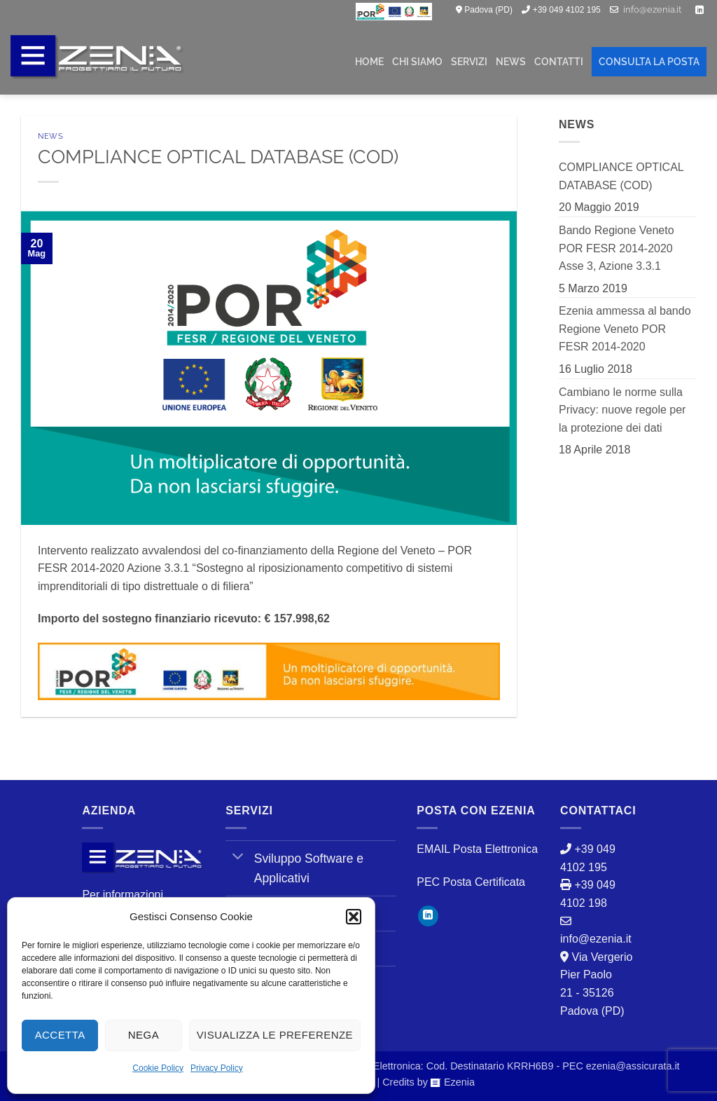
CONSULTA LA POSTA (649, 61)
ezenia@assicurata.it (633, 1066)
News (50, 136)
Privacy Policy (216, 1068)
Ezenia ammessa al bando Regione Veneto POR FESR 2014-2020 (625, 329)
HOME (369, 61)
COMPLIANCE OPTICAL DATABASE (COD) (621, 176)
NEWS (511, 61)
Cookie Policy (157, 1068)
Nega (143, 1035)
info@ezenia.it (652, 9)
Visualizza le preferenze (275, 1035)
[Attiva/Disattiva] (237, 857)
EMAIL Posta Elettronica (477, 849)
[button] (354, 917)
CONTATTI (558, 61)
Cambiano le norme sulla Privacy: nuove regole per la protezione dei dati (622, 410)
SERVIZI (469, 61)
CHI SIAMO (417, 61)
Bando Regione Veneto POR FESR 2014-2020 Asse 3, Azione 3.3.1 (616, 248)
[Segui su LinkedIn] (699, 10)
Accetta (60, 1035)
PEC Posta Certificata (471, 882)
